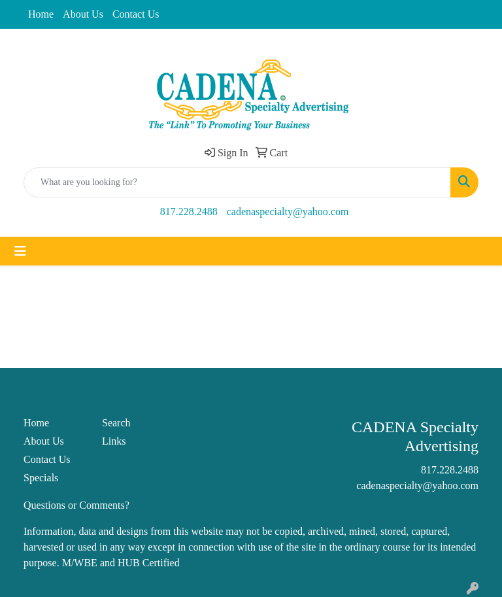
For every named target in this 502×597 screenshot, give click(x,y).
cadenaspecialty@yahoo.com (288, 211)
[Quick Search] (237, 182)
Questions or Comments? (76, 505)
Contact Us (135, 14)
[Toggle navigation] (20, 251)
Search (116, 422)
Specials (41, 477)
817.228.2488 (189, 211)
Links (114, 441)
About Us (83, 14)
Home (41, 14)
